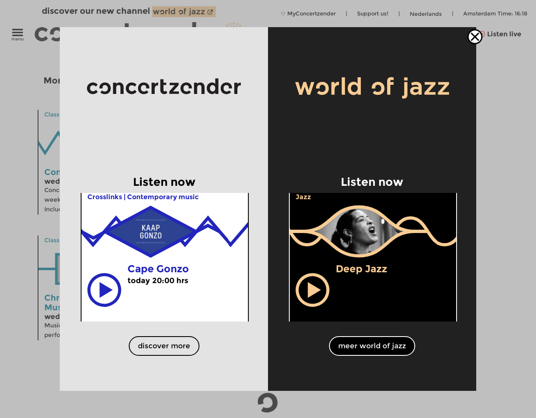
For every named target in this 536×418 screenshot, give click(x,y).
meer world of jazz (372, 346)
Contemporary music (163, 197)
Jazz (303, 197)
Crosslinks (104, 197)
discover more (164, 346)
